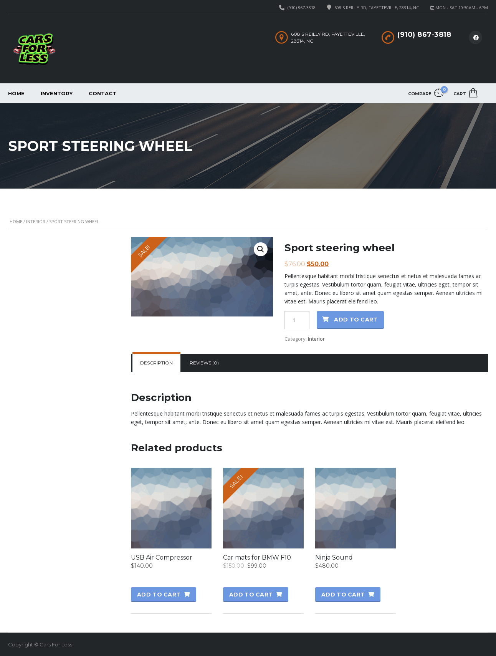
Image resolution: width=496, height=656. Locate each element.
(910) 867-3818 (302, 7)
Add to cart (355, 319)
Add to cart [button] (158, 594)
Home (16, 93)
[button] (261, 249)
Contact (102, 93)
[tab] (156, 363)
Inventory (57, 93)
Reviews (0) (204, 363)
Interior (35, 221)
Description (156, 363)
